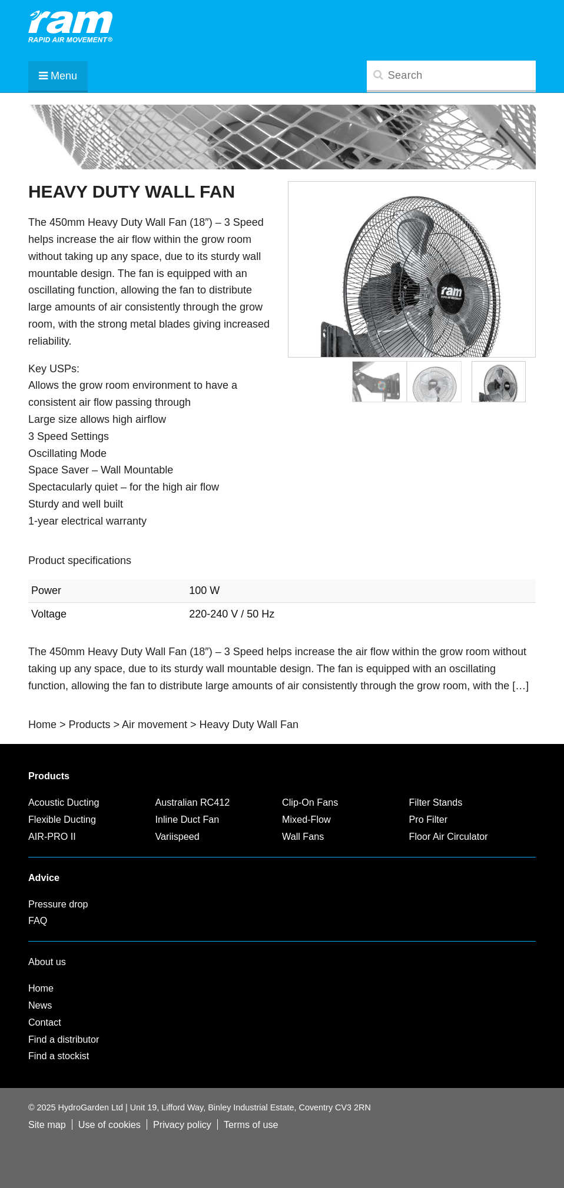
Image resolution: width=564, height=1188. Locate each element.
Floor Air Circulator (448, 836)
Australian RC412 (192, 802)
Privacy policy (182, 1124)
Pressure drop (58, 904)
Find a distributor (63, 1039)
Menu (58, 76)
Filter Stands (436, 802)
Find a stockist (58, 1055)
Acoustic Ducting (63, 802)
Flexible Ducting (62, 819)
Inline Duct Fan (187, 819)
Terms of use (251, 1124)
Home (41, 988)
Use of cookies (109, 1124)
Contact (44, 1022)
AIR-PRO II (52, 836)
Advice (43, 877)
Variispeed (177, 836)
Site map (47, 1124)
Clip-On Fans (310, 802)
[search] (451, 75)
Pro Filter (428, 819)
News (40, 1005)
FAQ (37, 920)
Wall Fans (303, 836)
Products (48, 775)
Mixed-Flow (306, 819)
